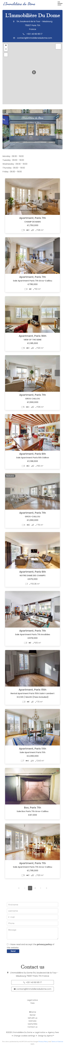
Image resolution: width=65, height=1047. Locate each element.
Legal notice (40, 1032)
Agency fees (53, 1032)
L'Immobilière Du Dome (32, 15)
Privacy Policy (43, 1042)
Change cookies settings (24, 1035)
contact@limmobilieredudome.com (34, 37)
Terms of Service (57, 1042)
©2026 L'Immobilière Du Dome (19, 1032)
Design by (46, 1035)
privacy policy (44, 944)
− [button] (6, 49)
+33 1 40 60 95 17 (34, 34)
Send (13, 951)
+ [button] (6, 45)
